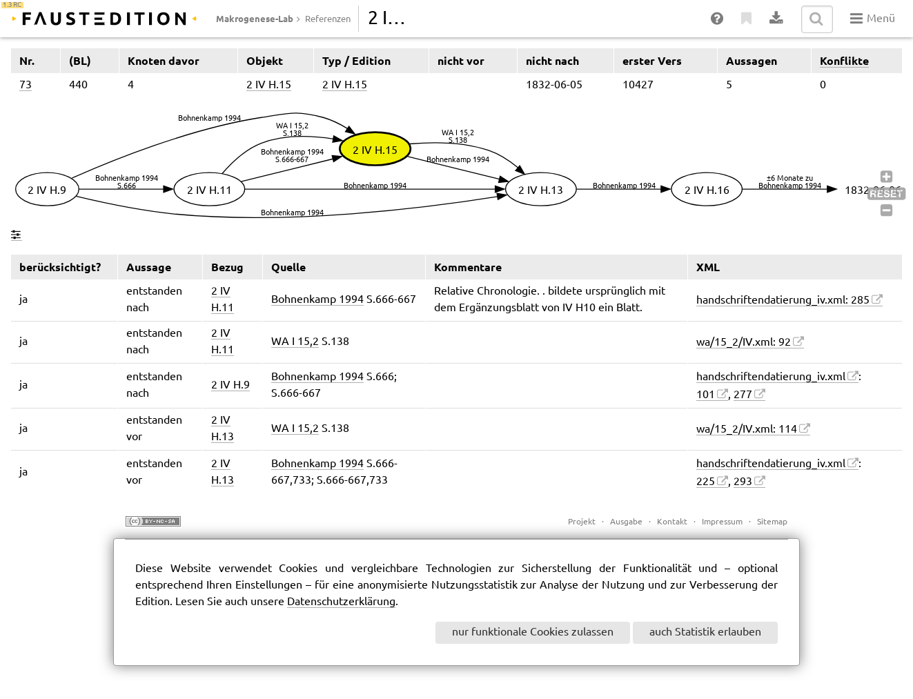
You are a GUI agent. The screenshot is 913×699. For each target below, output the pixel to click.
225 (705, 482)
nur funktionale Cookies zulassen (532, 632)
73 (25, 85)
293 (743, 482)
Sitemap (772, 522)
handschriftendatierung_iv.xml (770, 377)
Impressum (722, 522)
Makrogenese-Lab (254, 18)
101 (705, 395)
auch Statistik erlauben (705, 632)
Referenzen (328, 19)
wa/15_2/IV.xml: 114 (746, 429)
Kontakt (672, 522)
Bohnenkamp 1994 (317, 300)
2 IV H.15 (268, 85)
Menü (872, 18)
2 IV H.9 (230, 385)
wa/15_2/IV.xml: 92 (743, 342)
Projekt (582, 522)
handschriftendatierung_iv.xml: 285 (783, 300)
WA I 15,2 (295, 342)
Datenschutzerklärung (341, 602)
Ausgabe (626, 522)
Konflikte (844, 61)
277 (743, 395)
